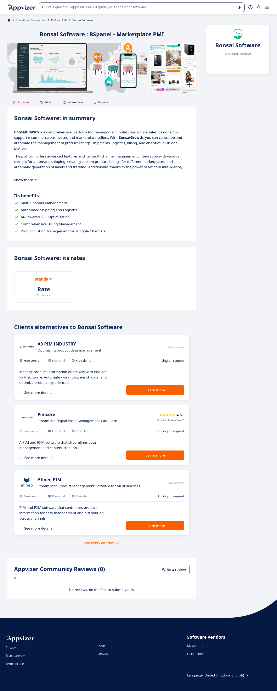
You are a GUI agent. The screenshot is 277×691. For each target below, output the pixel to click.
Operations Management (31, 20)
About (100, 646)
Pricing (46, 102)
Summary (21, 102)
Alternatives (73, 102)
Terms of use (15, 664)
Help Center (195, 654)
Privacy (11, 647)
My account (195, 645)
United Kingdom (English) (227, 675)
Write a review (174, 569)
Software (102, 654)
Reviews (100, 102)
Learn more (155, 390)
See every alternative (101, 543)
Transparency (15, 655)
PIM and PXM (59, 20)
